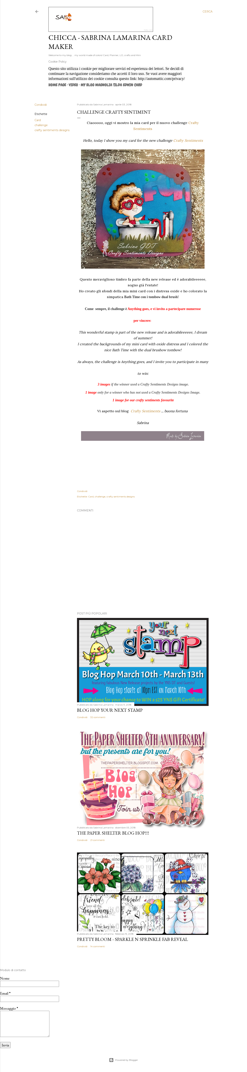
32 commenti (97, 717)
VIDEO (73, 84)
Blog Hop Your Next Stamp (110, 710)
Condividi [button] (41, 104)
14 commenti (97, 946)
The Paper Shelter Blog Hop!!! (113, 833)
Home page (57, 84)
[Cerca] (207, 11)
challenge (41, 125)
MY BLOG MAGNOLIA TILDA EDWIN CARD (111, 84)
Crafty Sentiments (188, 140)
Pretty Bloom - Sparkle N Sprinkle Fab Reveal (132, 939)
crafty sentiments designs (52, 130)
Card (38, 120)
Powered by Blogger (123, 1060)
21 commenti (97, 840)
